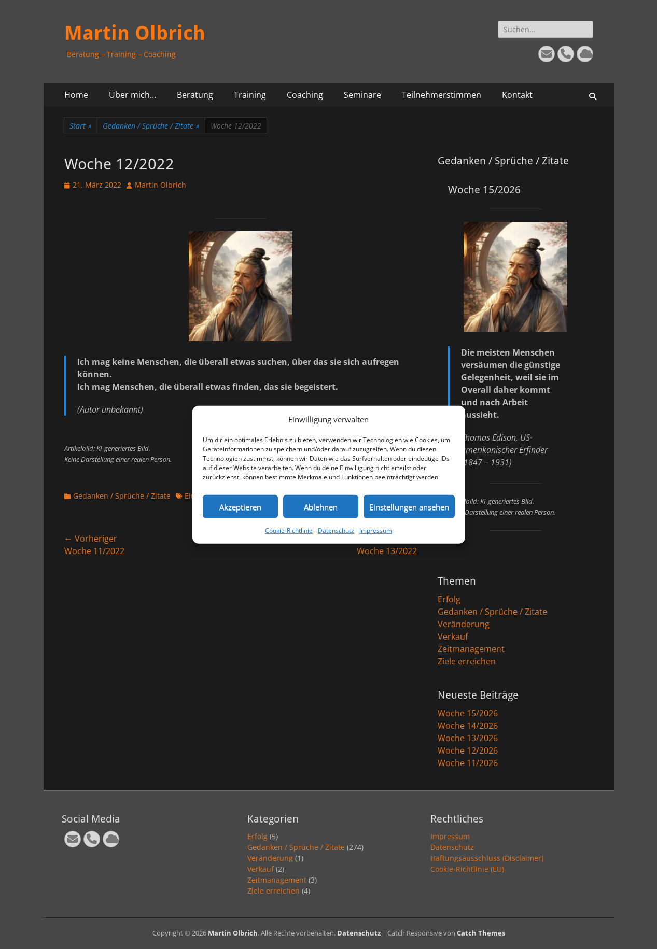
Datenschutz (336, 530)
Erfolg (449, 599)
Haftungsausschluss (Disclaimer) (486, 858)
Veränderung (464, 624)
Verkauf (453, 636)
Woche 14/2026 (468, 725)
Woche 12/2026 (468, 750)
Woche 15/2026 (468, 713)
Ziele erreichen (467, 661)
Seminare (362, 95)
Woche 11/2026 (468, 763)
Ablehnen (321, 506)
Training (250, 95)
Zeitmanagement (471, 649)
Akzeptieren (240, 506)
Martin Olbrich (134, 33)
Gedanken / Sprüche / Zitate (151, 125)
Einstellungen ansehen (409, 506)
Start (80, 125)
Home (76, 95)
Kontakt (517, 95)
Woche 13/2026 (468, 738)
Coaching (305, 95)
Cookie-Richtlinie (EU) (467, 869)
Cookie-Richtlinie (289, 530)
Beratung (195, 95)
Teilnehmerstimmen (441, 95)
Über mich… (132, 95)
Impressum (375, 530)
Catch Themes (481, 933)
